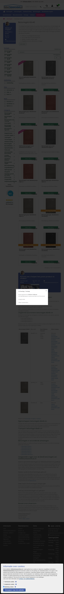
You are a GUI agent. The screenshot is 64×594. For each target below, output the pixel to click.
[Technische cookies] (3, 581)
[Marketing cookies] (3, 586)
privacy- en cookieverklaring (26, 578)
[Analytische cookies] (3, 584)
